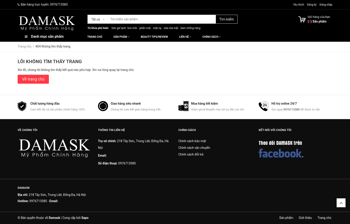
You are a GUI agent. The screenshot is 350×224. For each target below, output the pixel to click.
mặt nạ (157, 28)
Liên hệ (185, 36)
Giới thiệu (305, 218)
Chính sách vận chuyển (194, 147)
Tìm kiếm (226, 19)
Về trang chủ (33, 79)
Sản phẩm (121, 36)
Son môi (132, 28)
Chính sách (211, 36)
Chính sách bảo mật (192, 141)
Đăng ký (312, 4)
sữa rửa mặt (171, 28)
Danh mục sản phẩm (47, 36)
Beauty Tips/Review (154, 36)
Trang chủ (94, 36)
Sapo (84, 218)
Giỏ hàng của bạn (319, 17)
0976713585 (59, 4)
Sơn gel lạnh (118, 28)
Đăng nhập (326, 4)
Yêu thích (299, 4)
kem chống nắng (190, 28)
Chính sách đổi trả (190, 154)
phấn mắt (145, 28)
